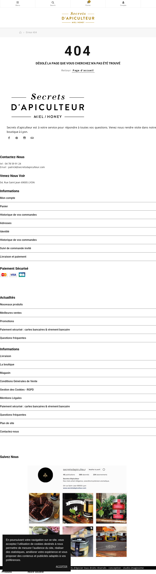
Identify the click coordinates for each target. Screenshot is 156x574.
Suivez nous (9, 457)
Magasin (5, 372)
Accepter (61, 566)
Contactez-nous (9, 431)
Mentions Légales (11, 398)
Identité (4, 231)
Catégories (17, 2)
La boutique (7, 364)
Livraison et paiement (13, 256)
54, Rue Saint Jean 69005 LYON (17, 182)
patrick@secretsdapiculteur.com (26, 167)
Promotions (7, 321)
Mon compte (123, 2)
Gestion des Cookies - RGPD (17, 389)
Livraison (5, 356)
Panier (4, 206)
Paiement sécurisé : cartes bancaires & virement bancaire (35, 329)
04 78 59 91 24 (13, 163)
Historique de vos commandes (18, 214)
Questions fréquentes (13, 338)
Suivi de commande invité (15, 248)
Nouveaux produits (11, 304)
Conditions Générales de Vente (18, 381)
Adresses (5, 223)
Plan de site (7, 423)
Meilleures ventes (11, 312)
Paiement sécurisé (14, 268)
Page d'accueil (83, 70)
